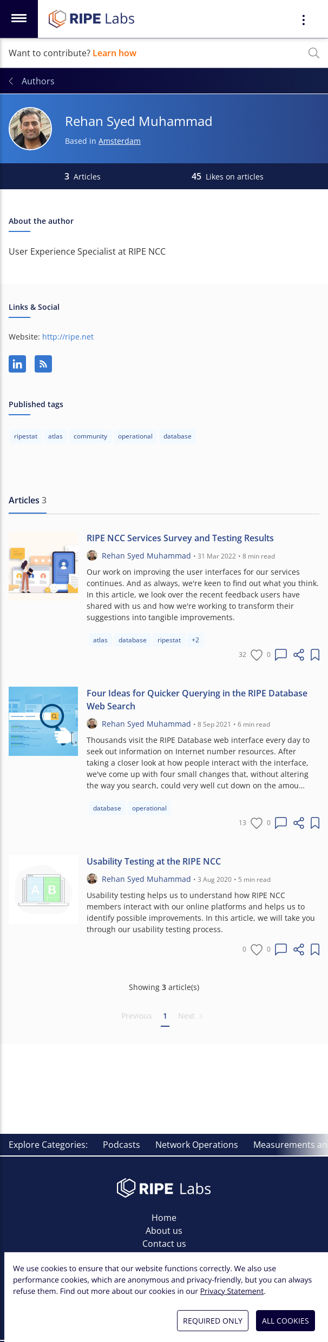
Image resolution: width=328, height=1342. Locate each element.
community (90, 436)
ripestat (25, 436)
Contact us (164, 1244)
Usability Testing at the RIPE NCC (154, 861)
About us (164, 1231)
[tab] (28, 501)
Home (164, 1218)
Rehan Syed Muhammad (146, 555)
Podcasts (121, 1145)
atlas (55, 436)
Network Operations (196, 1145)
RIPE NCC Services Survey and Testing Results (180, 538)
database (177, 436)
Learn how (114, 53)
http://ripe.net (68, 336)
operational (135, 436)
